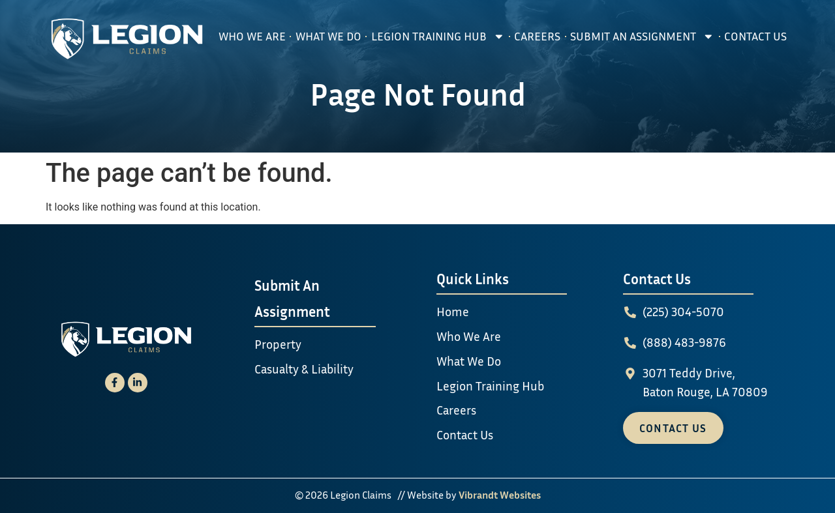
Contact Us (755, 36)
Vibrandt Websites (500, 494)
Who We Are (252, 36)
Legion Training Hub (438, 36)
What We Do (328, 36)
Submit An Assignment (642, 36)
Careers (537, 36)
